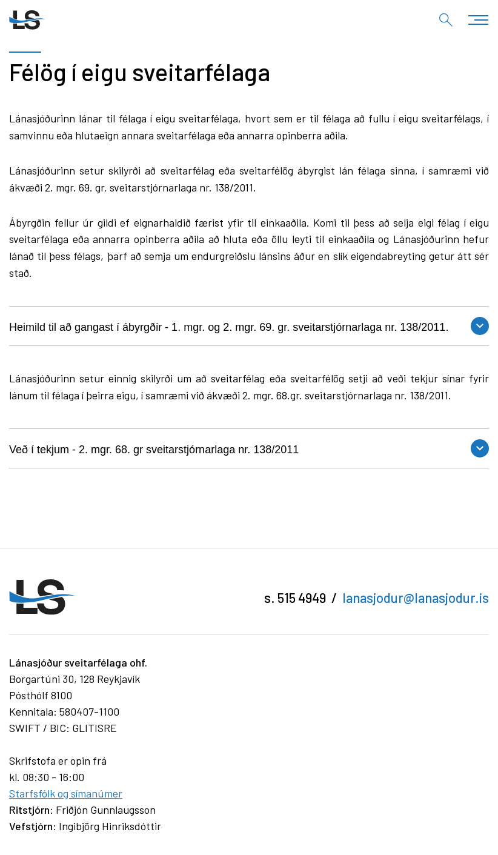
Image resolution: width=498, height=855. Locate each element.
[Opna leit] (446, 20)
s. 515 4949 (295, 597)
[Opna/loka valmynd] (478, 19)
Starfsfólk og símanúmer (65, 793)
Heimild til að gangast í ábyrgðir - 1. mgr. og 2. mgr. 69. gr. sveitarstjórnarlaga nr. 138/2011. (228, 327)
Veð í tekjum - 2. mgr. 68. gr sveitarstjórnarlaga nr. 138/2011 (154, 450)
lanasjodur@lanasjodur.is (415, 597)
